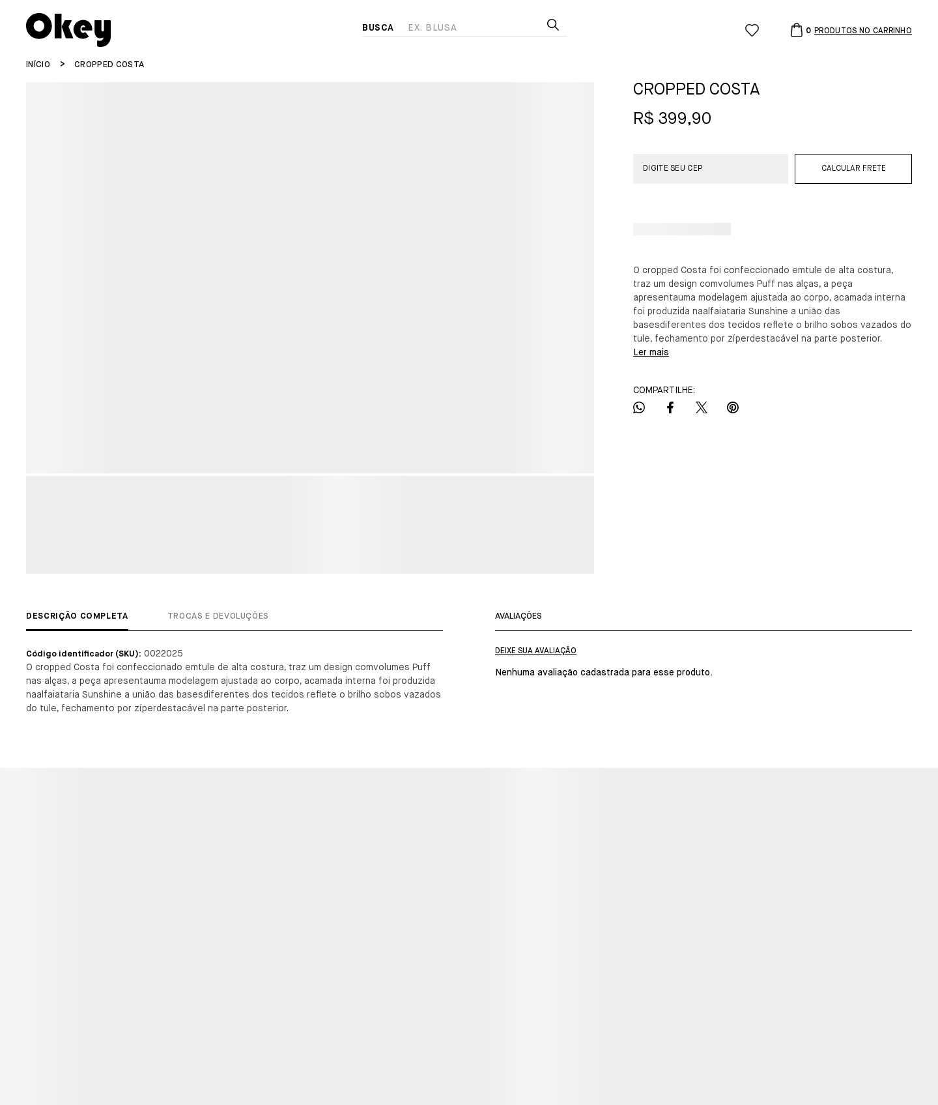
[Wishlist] (752, 30)
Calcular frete (853, 169)
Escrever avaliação (535, 651)
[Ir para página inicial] (38, 65)
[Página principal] (194, 30)
